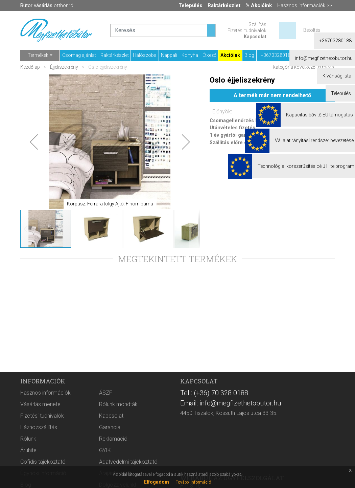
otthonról (47, 5)
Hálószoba (145, 55)
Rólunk (28, 439)
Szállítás (257, 24)
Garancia (109, 427)
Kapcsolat (255, 36)
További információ (193, 482)
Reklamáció (113, 439)
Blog (249, 55)
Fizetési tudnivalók (247, 30)
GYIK (105, 450)
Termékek (38, 55)
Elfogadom (156, 482)
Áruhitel (29, 450)
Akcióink (230, 55)
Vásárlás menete (40, 404)
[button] (33, 141)
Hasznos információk (45, 393)
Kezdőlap (30, 67)
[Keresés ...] (211, 30)
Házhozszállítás (38, 427)
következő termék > (314, 67)
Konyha (190, 55)
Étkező (209, 55)
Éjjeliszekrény (64, 67)
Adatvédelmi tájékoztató (128, 462)
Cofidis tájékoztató (43, 462)
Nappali (169, 55)
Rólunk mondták (118, 404)
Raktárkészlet (114, 55)
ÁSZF (105, 393)
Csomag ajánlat (79, 55)
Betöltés (312, 30)
